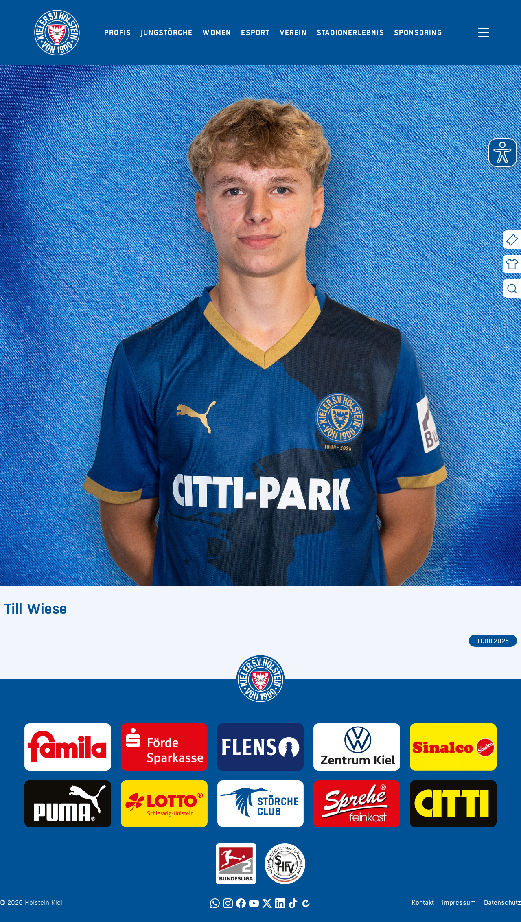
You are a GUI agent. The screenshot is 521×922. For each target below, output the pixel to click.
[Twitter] (267, 903)
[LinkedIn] (280, 903)
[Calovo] (306, 903)
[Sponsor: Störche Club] (260, 804)
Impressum (459, 902)
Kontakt (423, 902)
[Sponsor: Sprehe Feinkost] (356, 804)
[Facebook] (241, 903)
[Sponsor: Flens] (260, 747)
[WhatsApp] (215, 903)
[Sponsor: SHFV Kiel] (285, 863)
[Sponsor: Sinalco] (453, 747)
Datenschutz (502, 902)
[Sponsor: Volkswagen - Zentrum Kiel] (356, 747)
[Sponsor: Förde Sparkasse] (164, 747)
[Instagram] (228, 903)
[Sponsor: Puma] (67, 804)
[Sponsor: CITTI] (453, 804)
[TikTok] (293, 903)
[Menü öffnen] (483, 32)
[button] (502, 152)
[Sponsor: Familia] (67, 747)
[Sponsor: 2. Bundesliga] (236, 863)
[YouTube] (254, 903)
